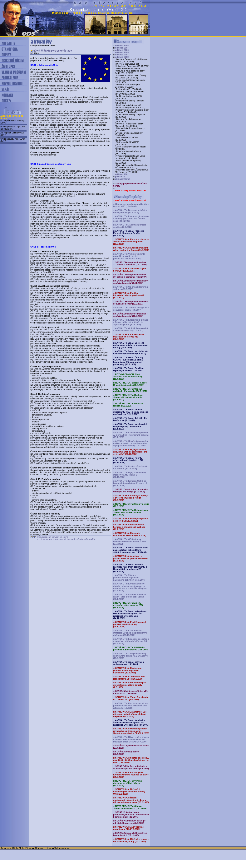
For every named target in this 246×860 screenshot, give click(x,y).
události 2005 (122, 52)
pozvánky (120, 176)
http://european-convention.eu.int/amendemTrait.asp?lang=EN (66, 539)
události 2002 (122, 174)
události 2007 (122, 48)
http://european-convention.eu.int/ (52, 537)
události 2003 (122, 57)
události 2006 (122, 50)
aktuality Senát (122, 179)
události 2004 (122, 54)
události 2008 (122, 45)
